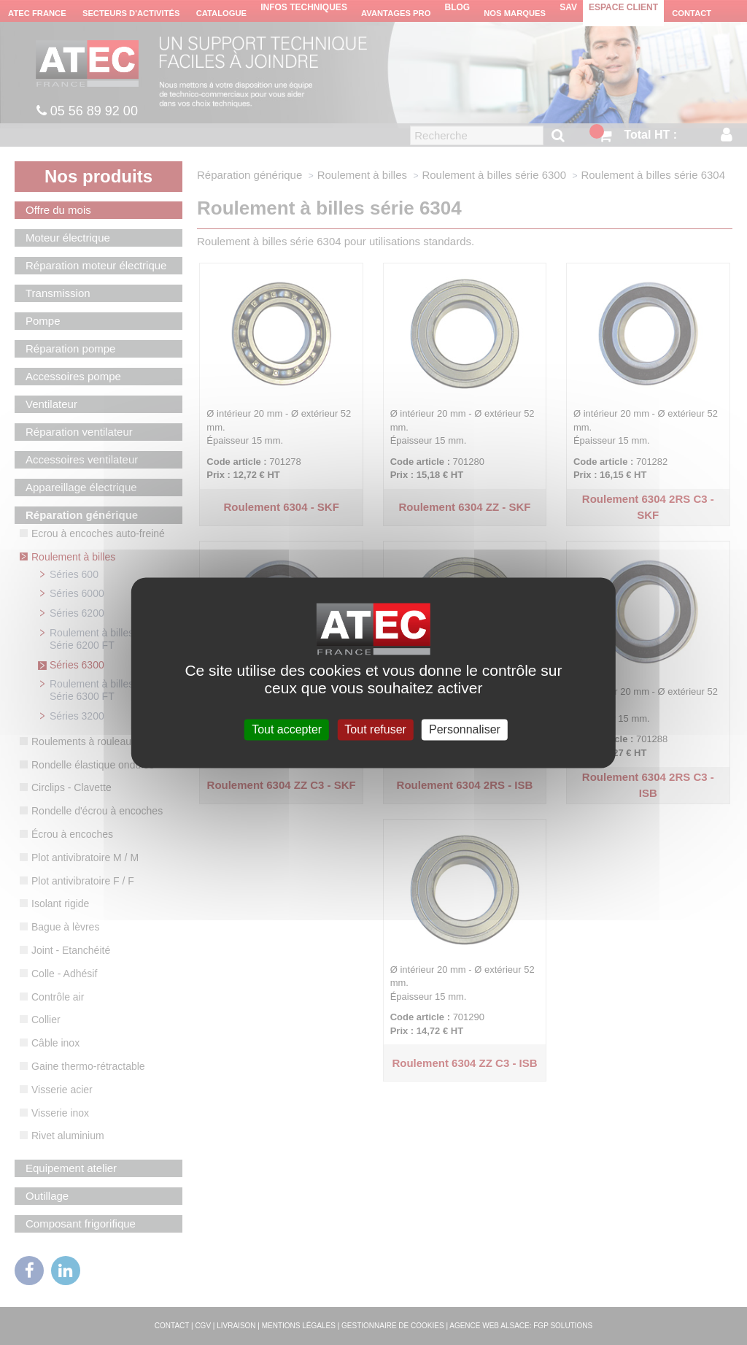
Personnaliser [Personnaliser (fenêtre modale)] (464, 729)
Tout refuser (375, 729)
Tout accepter (287, 729)
